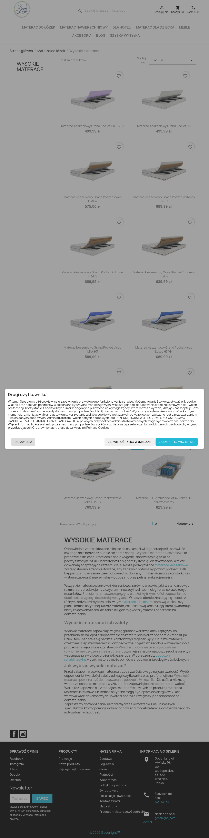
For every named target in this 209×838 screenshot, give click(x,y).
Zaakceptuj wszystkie (177, 442)
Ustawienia (23, 442)
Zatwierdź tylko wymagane (129, 442)
